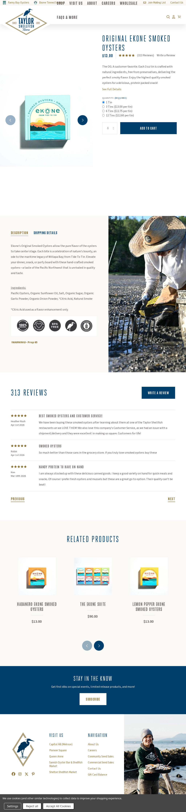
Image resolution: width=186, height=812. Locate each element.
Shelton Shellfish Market (63, 772)
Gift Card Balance (97, 775)
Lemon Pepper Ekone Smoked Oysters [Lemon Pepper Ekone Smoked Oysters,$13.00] (149, 606)
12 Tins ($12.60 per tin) (120, 115)
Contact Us (94, 769)
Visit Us (56, 735)
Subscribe (96, 699)
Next (83, 120)
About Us (93, 744)
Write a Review (166, 55)
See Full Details (111, 89)
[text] (127, 55)
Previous (10, 120)
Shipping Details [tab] (46, 232)
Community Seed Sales (101, 756)
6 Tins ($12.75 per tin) (119, 111)
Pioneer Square (58, 750)
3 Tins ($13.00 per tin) (119, 107)
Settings (12, 806)
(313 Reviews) (145, 55)
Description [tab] (19, 232)
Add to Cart (148, 128)
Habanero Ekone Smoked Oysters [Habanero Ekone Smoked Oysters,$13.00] (37, 606)
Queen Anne (56, 756)
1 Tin (109, 102)
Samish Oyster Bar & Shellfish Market (65, 764)
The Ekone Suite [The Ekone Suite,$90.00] (93, 603)
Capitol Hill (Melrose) (60, 744)
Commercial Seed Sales (101, 762)
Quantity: (114, 98)
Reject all (32, 806)
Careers (92, 750)
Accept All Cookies (58, 806)
